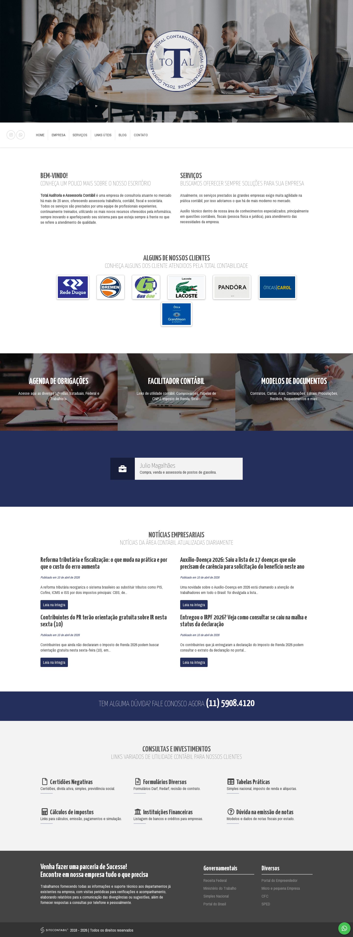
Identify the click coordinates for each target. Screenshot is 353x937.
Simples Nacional (216, 895)
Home (40, 134)
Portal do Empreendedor (279, 879)
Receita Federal (215, 879)
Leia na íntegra (54, 603)
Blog (120, 134)
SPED (266, 903)
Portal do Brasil (214, 903)
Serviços (78, 134)
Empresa (57, 134)
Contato (137, 134)
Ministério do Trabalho (219, 887)
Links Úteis (100, 134)
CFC (265, 895)
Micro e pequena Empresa (281, 887)
